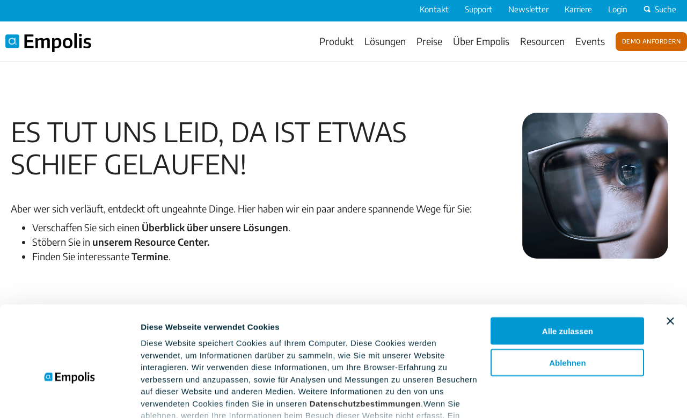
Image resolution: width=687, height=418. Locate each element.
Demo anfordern (651, 40)
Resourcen (542, 41)
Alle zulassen (567, 265)
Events (590, 41)
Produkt (336, 41)
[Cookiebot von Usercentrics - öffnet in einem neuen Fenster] (69, 397)
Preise (429, 41)
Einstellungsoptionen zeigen (196, 396)
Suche (658, 9)
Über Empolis (481, 41)
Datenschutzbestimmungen (365, 338)
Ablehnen (567, 297)
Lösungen (385, 41)
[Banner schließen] (670, 256)
